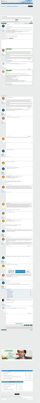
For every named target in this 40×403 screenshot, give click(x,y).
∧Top (38, 402)
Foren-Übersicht (3, 392)
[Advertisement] (19, 197)
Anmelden (31, 3)
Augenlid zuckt (5, 373)
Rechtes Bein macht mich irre (7, 375)
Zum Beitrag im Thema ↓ (9, 60)
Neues (5, 3)
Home (2, 3)
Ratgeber (15, 3)
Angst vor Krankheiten (14, 392)
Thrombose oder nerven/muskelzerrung (10, 21)
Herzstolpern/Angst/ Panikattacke (8, 389)
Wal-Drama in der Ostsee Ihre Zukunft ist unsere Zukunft (12, 384)
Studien (24, 3)
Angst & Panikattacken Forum (8, 392)
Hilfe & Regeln (20, 3)
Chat (17, 3)
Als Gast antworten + (4, 23)
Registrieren (27, 3)
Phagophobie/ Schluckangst (7, 378)
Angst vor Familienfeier (6, 386)
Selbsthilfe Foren (8, 3)
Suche (12, 3)
